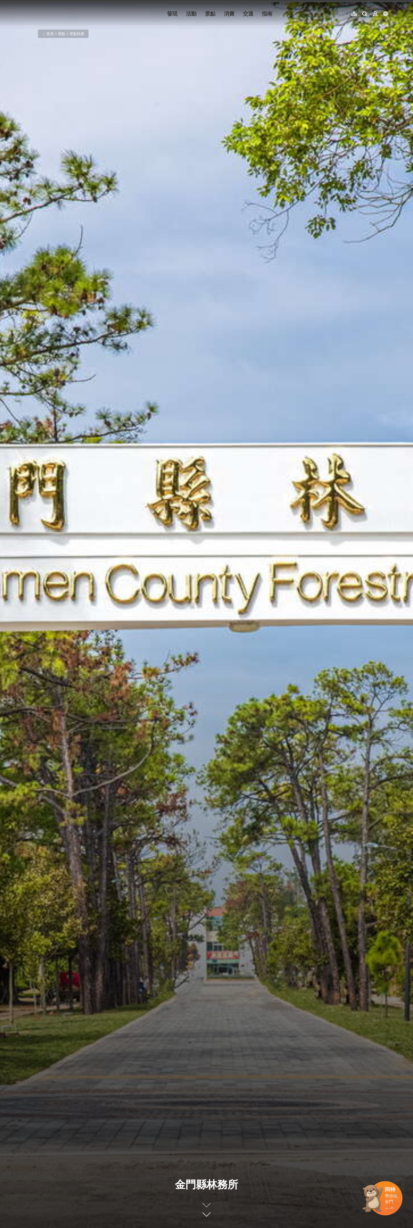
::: (24, 3)
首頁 (50, 34)
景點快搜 (77, 34)
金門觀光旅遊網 (56, 13)
